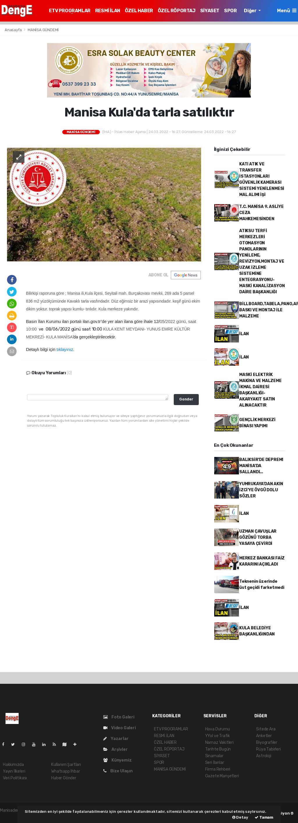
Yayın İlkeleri (14, 771)
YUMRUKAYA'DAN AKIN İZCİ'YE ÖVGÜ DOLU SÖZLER (261, 490)
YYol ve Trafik (217, 735)
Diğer (250, 10)
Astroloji (263, 755)
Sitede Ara (265, 729)
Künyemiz (117, 760)
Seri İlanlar (214, 762)
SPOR (230, 10)
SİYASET (209, 10)
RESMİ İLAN (107, 10)
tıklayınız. (65, 349)
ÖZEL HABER (139, 10)
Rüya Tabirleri (268, 749)
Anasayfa (13, 30)
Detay (240, 817)
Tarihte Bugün (218, 749)
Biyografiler (266, 742)
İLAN (244, 333)
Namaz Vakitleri (219, 742)
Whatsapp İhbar (65, 771)
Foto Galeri (118, 717)
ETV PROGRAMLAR (69, 10)
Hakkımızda (13, 764)
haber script (11, 816)
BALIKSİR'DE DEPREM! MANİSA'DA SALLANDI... (261, 465)
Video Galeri (119, 727)
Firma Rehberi (217, 769)
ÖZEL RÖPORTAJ (177, 10)
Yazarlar (115, 738)
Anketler (264, 735)
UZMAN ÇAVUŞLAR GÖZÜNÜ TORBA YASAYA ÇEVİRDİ (257, 537)
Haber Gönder (63, 778)
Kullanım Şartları (66, 764)
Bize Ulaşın (118, 771)
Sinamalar (214, 755)
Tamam (264, 817)
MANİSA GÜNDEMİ (43, 30)
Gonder (186, 399)
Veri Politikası (15, 778)
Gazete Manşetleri (222, 775)
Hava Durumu (217, 729)
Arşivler (115, 749)
